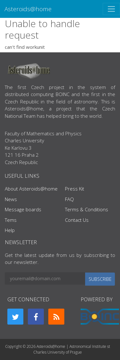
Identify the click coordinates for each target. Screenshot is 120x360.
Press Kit (74, 188)
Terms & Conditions (86, 209)
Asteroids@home (28, 9)
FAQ (69, 199)
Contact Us (77, 220)
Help (10, 230)
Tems (11, 220)
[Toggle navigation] (111, 9)
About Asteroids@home (31, 188)
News (11, 199)
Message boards (23, 209)
